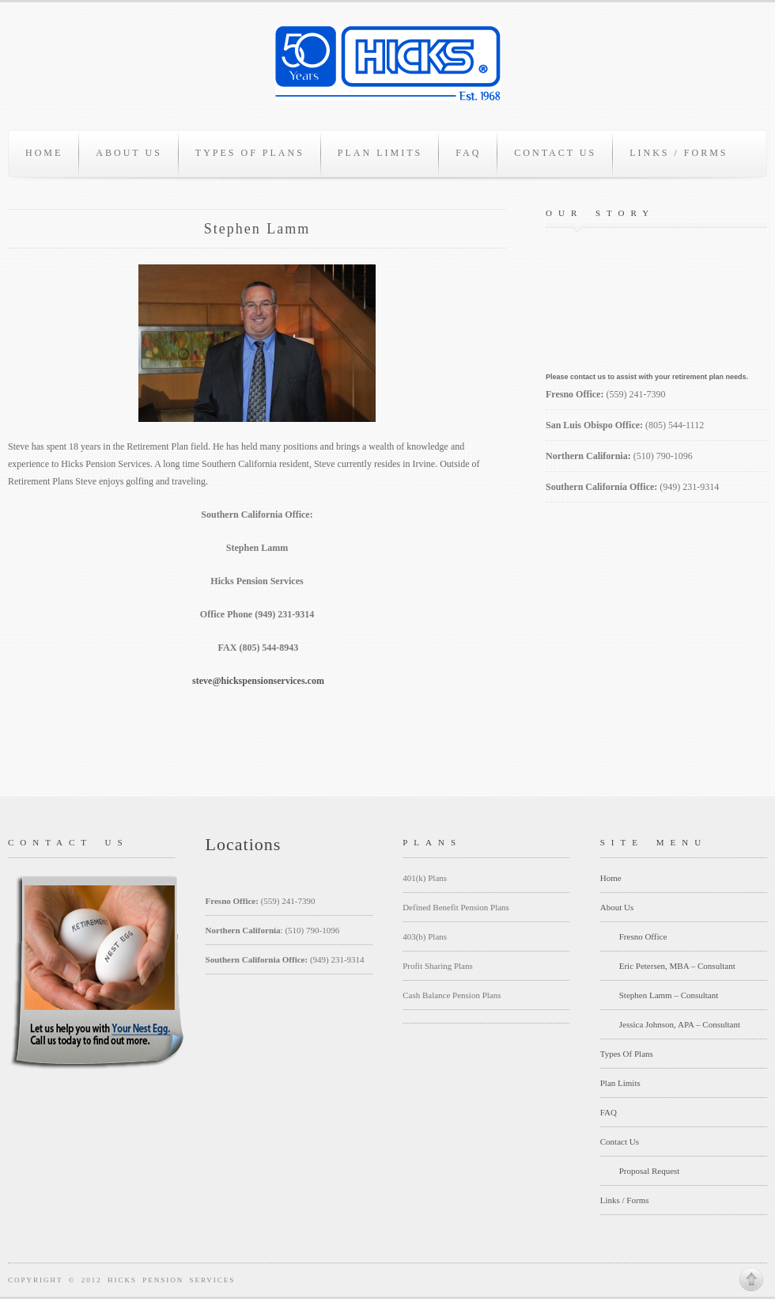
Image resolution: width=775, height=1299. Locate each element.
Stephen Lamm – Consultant (669, 995)
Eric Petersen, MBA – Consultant (677, 965)
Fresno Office (643, 936)
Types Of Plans (249, 152)
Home (43, 152)
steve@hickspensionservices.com (258, 680)
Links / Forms (678, 152)
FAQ (468, 152)
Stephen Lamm (257, 229)
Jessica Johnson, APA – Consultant (679, 1024)
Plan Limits (380, 152)
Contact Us (555, 152)
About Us (128, 152)
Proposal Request (649, 1171)
